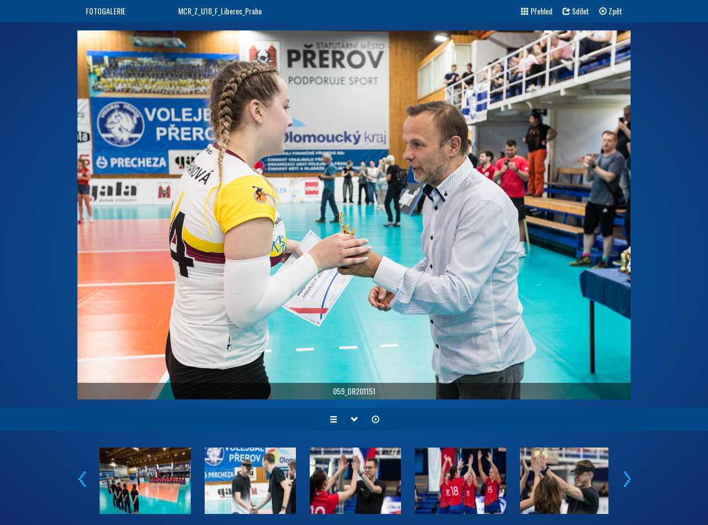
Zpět (610, 11)
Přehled (537, 11)
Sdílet (576, 11)
